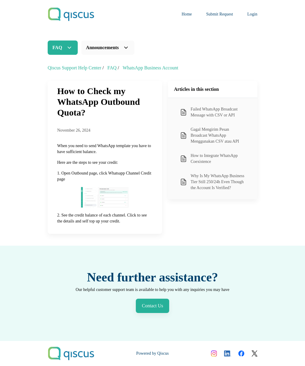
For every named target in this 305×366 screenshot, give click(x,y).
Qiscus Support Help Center (74, 67)
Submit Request (219, 14)
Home (187, 14)
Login (252, 14)
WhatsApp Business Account (150, 67)
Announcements (102, 47)
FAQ (57, 47)
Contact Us (152, 305)
